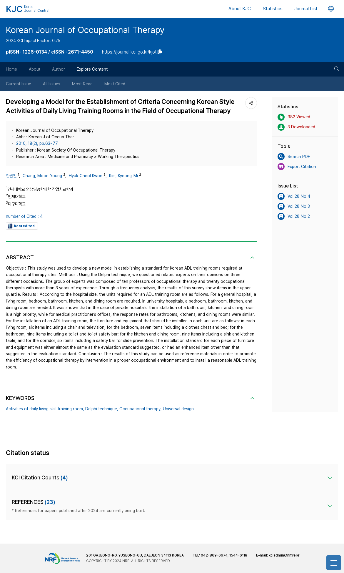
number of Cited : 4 (24, 216)
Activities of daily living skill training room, (45, 408)
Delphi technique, (101, 408)
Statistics (273, 8)
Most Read (82, 84)
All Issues (51, 84)
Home (11, 69)
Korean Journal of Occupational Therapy (85, 29)
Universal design (178, 408)
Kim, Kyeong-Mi (123, 175)
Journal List (306, 8)
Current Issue (18, 84)
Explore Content (92, 69)
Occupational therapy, (140, 408)
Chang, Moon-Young (42, 175)
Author (58, 69)
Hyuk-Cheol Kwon (85, 175)
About (34, 69)
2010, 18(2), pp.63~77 (37, 143)
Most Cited (114, 84)
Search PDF (294, 156)
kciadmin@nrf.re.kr (284, 555)
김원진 (11, 175)
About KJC (239, 8)
